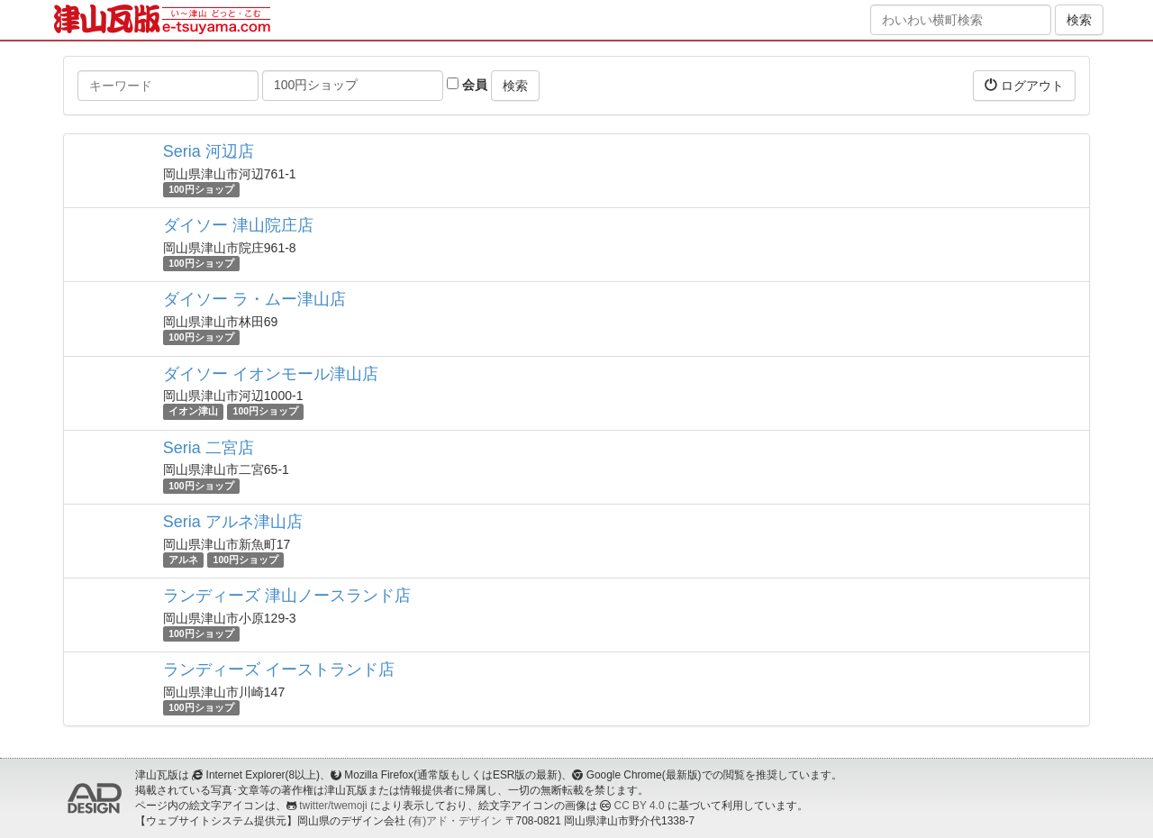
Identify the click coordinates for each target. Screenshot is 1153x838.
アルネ (183, 559)
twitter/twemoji (333, 805)
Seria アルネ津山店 (233, 522)
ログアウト (1024, 85)
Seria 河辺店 (208, 151)
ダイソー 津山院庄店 (238, 225)
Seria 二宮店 (208, 448)
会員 (467, 84)
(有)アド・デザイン (455, 821)
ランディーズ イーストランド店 (279, 669)
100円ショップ (201, 189)
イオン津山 (193, 411)
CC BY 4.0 (639, 805)
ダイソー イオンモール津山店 (270, 374)
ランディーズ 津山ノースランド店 (287, 596)
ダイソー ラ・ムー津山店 (254, 299)
